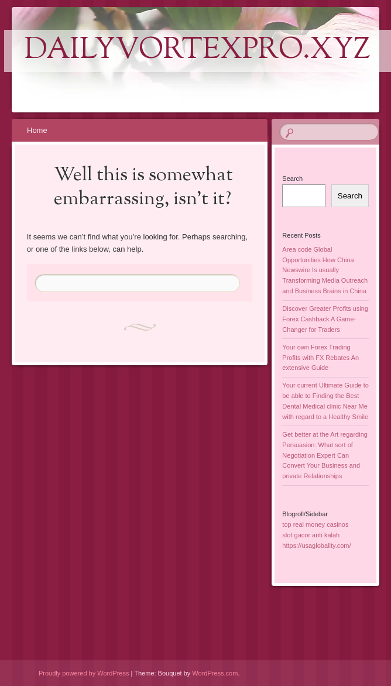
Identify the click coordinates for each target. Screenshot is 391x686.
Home (37, 130)
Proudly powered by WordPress (84, 673)
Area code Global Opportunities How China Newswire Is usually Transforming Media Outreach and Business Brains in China (325, 270)
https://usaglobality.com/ (316, 545)
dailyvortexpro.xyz (198, 51)
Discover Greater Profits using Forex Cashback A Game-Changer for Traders (325, 319)
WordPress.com (215, 673)
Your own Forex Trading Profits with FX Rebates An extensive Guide (320, 358)
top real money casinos (315, 524)
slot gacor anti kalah (310, 534)
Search (292, 178)
